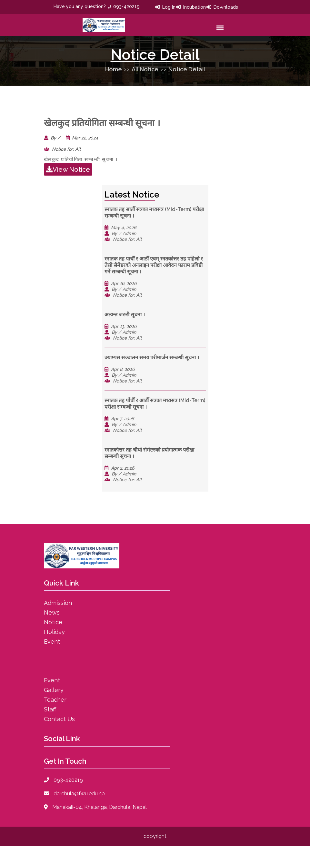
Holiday (54, 631)
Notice (53, 622)
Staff (50, 709)
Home (113, 69)
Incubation (194, 7)
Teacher (55, 699)
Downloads (226, 7)
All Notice (145, 69)
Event (52, 641)
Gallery (54, 690)
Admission (58, 602)
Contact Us (59, 719)
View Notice (68, 169)
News (52, 612)
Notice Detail (186, 69)
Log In (168, 7)
